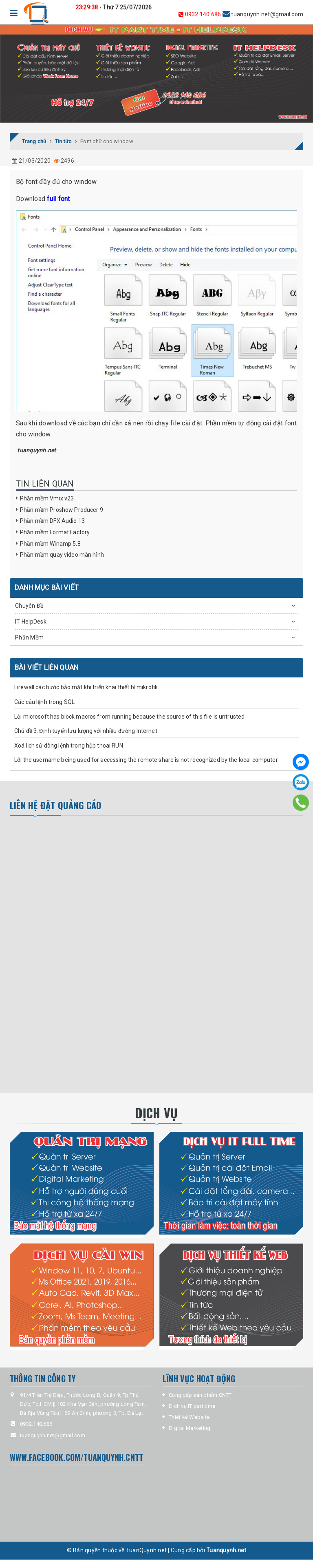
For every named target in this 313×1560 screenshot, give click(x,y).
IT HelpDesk (30, 621)
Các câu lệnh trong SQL (44, 702)
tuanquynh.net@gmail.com (241, 14)
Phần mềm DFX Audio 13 (52, 521)
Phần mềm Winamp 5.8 (50, 543)
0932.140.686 (201, 14)
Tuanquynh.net (226, 1550)
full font (59, 199)
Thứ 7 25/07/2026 (127, 7)
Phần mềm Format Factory (55, 532)
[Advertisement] (156, 885)
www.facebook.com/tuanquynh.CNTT (76, 1458)
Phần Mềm (29, 637)
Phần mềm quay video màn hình (62, 555)
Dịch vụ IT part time (192, 1406)
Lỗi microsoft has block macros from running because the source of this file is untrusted (129, 716)
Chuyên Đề (29, 605)
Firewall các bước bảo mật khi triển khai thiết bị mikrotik (86, 687)
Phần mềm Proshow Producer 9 (61, 510)
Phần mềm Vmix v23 (47, 499)
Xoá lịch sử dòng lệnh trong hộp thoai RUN (68, 746)
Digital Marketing (189, 1428)
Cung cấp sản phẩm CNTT (200, 1395)
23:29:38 (86, 7)
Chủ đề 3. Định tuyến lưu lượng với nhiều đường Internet (85, 731)
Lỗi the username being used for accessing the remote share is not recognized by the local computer (146, 760)
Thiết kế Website (189, 1417)
